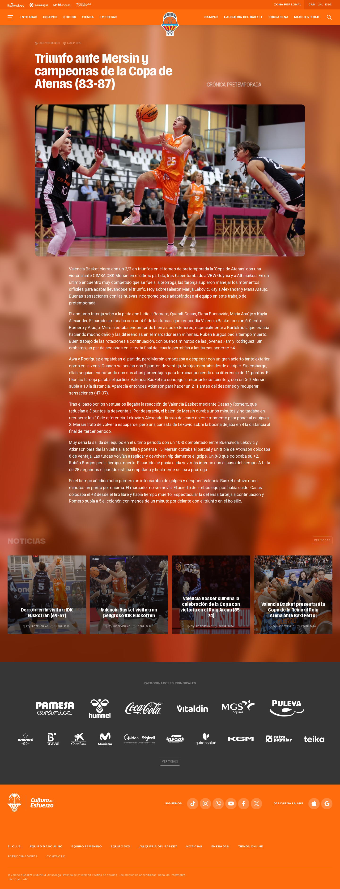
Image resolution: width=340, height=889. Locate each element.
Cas (311, 4)
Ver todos (170, 757)
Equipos (50, 17)
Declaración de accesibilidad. (138, 870)
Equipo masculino (46, 842)
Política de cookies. (105, 870)
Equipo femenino (48, 43)
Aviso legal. (54, 870)
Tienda (88, 17)
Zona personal (288, 4)
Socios (69, 17)
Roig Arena (278, 17)
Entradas (28, 17)
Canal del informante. (172, 870)
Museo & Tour (306, 17)
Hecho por (19, 875)
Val (320, 4)
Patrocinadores (23, 852)
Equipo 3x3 (120, 842)
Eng (328, 4)
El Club (14, 842)
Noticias (194, 842)
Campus (211, 17)
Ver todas (322, 540)
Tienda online (250, 842)
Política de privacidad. (77, 870)
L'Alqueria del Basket (243, 17)
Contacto (56, 852)
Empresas (108, 17)
